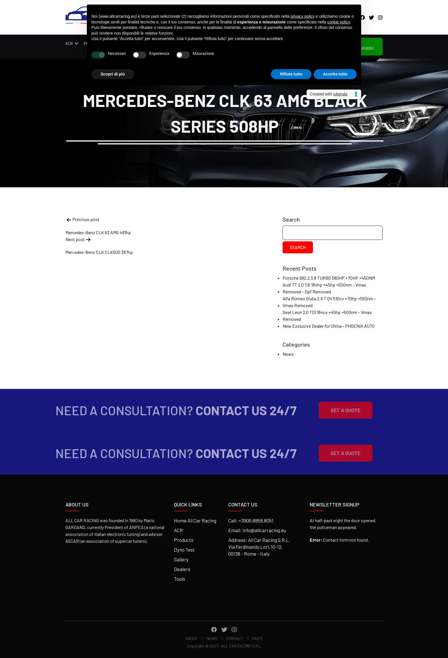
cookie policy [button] (338, 22)
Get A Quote (337, 410)
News (288, 354)
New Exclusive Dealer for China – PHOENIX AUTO (329, 326)
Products (183, 540)
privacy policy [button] (303, 16)
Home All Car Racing (195, 520)
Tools (179, 579)
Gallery (181, 559)
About (191, 638)
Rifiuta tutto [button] (291, 74)
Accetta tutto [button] (335, 74)
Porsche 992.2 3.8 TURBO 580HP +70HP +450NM (329, 278)
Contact (234, 638)
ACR (69, 43)
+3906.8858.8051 (256, 520)
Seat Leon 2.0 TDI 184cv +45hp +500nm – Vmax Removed (327, 315)
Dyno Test (184, 549)
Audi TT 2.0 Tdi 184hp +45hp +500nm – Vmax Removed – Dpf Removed (324, 288)
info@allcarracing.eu (264, 530)
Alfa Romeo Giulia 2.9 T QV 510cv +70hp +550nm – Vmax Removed (329, 302)
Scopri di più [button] (113, 74)
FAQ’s (257, 638)
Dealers (182, 569)
